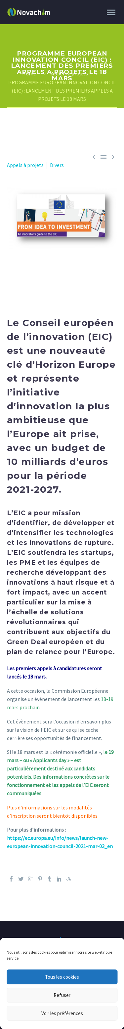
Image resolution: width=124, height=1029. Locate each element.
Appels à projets (25, 165)
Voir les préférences (62, 1013)
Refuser (62, 995)
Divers (57, 165)
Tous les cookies (62, 977)
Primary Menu (111, 12)
